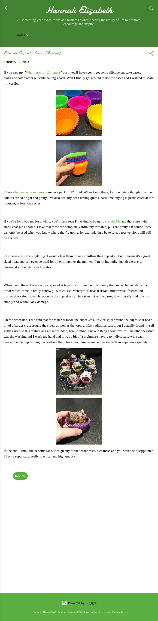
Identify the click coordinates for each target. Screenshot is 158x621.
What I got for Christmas (43, 72)
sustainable (113, 221)
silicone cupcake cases (28, 192)
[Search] (151, 9)
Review (20, 476)
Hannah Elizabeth (79, 10)
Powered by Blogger (78, 603)
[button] (151, 54)
